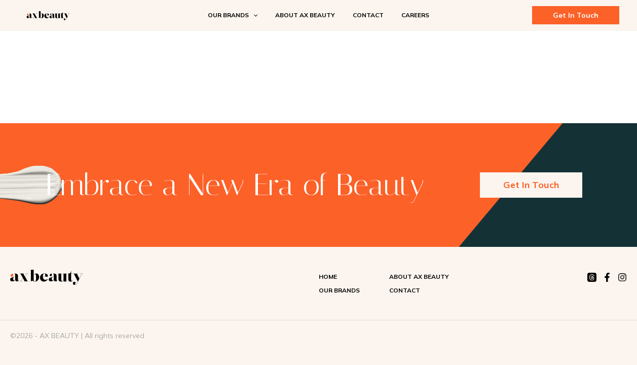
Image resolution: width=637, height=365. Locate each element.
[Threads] (591, 277)
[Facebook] (607, 277)
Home (328, 276)
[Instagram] (622, 277)
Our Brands (339, 290)
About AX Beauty (419, 276)
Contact (404, 290)
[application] (261, 15)
